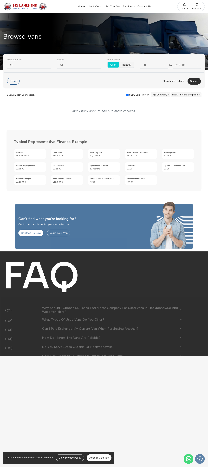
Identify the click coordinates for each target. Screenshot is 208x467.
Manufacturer (14, 59)
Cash (113, 64)
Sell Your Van (113, 6)
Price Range (114, 59)
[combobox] (29, 65)
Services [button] (128, 6)
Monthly (126, 64)
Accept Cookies (99, 457)
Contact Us (144, 6)
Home (81, 6)
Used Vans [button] (94, 6)
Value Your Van (69, 240)
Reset (13, 81)
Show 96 (185, 94)
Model (60, 59)
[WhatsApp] (188, 459)
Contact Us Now (48, 240)
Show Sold (134, 94)
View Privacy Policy (70, 457)
